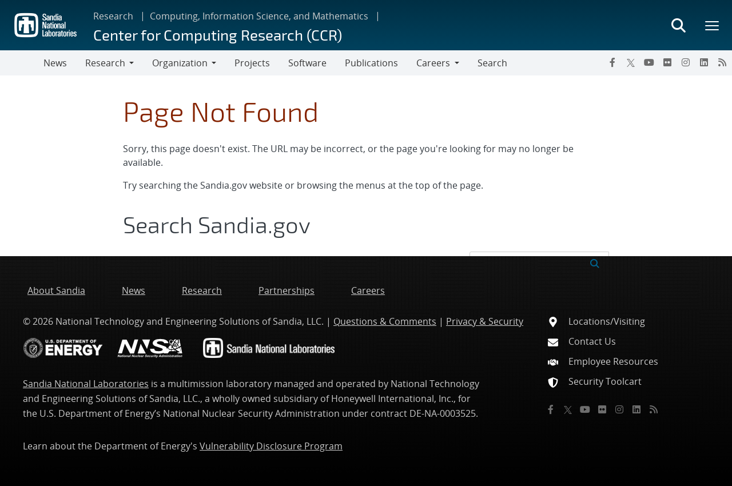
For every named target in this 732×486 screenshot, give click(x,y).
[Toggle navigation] (21, 62)
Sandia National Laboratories (86, 383)
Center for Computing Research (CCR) (217, 34)
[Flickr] (667, 62)
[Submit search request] (594, 262)
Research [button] (105, 63)
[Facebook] (612, 62)
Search (492, 63)
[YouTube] (649, 62)
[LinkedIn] (704, 62)
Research (113, 16)
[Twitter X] (630, 62)
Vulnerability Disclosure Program (271, 446)
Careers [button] (433, 63)
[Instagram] (685, 62)
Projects (252, 63)
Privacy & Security (484, 321)
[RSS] (722, 62)
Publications (371, 63)
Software (307, 63)
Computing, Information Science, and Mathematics (259, 16)
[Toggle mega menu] (712, 25)
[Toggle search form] (678, 25)
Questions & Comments (384, 321)
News (55, 63)
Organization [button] (180, 63)
